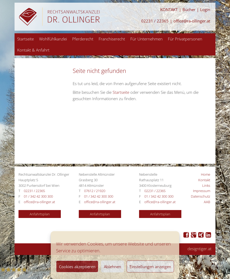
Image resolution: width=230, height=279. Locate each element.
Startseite (25, 38)
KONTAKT (169, 9)
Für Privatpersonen (185, 38)
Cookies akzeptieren (77, 266)
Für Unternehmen (146, 38)
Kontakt (204, 180)
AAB (207, 201)
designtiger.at (199, 248)
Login (205, 9)
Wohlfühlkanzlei (53, 38)
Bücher (188, 9)
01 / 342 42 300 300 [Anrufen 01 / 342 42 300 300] (38, 196)
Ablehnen (112, 266)
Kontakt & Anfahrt (33, 50)
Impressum (201, 190)
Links (206, 185)
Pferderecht (82, 38)
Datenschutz (200, 196)
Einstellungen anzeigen (150, 266)
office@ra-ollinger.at (191, 21)
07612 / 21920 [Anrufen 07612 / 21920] (94, 190)
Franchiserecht (112, 38)
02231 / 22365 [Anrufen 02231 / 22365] (155, 21)
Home (205, 174)
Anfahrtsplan (40, 214)
